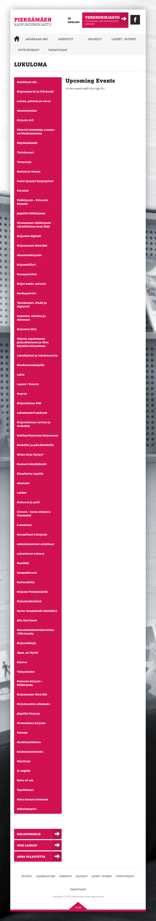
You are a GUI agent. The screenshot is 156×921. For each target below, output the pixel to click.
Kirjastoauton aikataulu (33, 704)
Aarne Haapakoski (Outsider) (37, 611)
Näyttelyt (23, 761)
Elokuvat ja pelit (28, 502)
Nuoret (22, 393)
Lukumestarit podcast (32, 413)
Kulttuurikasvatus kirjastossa (37, 435)
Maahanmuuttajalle (31, 365)
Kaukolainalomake (30, 751)
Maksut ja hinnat (28, 171)
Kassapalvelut (27, 274)
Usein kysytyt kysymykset (35, 181)
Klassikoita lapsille (30, 473)
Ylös (78, 907)
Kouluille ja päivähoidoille (35, 445)
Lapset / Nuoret (124, 39)
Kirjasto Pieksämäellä (32, 592)
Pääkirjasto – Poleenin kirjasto (32, 202)
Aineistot (65, 39)
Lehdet (21, 492)
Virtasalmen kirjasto (31, 723)
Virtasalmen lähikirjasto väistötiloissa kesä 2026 (34, 224)
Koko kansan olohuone (32, 799)
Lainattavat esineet (30, 553)
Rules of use (25, 780)
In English (74, 20)
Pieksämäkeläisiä (29, 601)
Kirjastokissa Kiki (29, 403)
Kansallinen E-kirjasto (32, 534)
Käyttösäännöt (27, 143)
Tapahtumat (57, 50)
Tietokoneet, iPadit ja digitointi (32, 304)
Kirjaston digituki (29, 236)
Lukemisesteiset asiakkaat (35, 544)
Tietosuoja (24, 162)
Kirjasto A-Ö (25, 120)
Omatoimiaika (27, 110)
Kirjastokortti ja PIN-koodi (35, 91)
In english (23, 771)
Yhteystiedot (29, 50)
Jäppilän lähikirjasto (31, 213)
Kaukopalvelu (26, 293)
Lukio (21, 374)
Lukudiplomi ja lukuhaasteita (37, 355)
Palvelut (95, 39)
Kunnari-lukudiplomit (32, 464)
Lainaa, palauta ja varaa (34, 101)
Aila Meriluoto (27, 620)
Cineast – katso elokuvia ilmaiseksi (34, 513)
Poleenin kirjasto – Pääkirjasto (30, 683)
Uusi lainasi (27, 845)
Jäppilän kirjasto (28, 713)
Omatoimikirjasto (29, 255)
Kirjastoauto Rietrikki (32, 245)
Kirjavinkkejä (26, 643)
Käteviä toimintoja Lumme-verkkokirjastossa (36, 131)
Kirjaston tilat (26, 329)
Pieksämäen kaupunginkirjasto (25, 31)
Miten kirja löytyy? (30, 454)
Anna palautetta (31, 856)
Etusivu (22, 662)
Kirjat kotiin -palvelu (31, 283)
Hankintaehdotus (29, 742)
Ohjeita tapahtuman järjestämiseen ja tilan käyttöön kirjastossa (33, 342)
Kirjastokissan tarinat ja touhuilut (34, 424)
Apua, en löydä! (27, 652)
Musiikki (23, 563)
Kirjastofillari (26, 264)
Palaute (22, 732)
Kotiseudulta (26, 582)
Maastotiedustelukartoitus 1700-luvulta (35, 631)
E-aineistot (24, 525)
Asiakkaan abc (36, 39)
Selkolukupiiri (27, 809)
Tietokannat (25, 152)
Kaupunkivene (27, 572)
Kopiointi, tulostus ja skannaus (31, 317)
